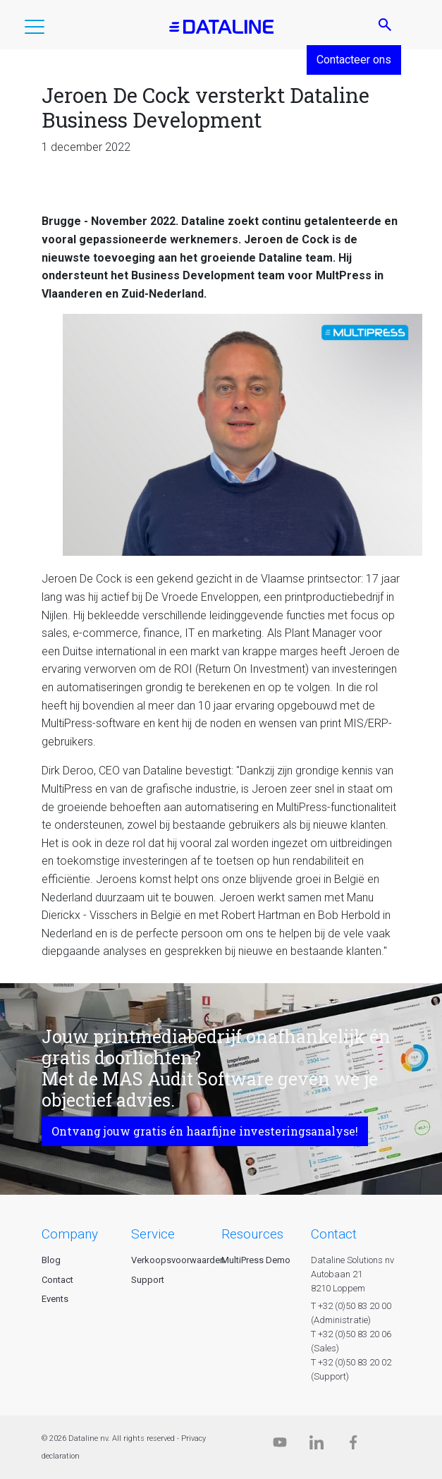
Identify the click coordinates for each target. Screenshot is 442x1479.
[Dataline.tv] (280, 1445)
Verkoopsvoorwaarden (178, 1260)
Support (147, 1279)
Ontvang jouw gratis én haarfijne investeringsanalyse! (204, 1131)
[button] (34, 29)
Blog (51, 1260)
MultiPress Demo (255, 1260)
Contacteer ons (354, 59)
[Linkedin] (316, 1445)
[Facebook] (353, 1445)
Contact (57, 1279)
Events (55, 1299)
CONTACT (334, 1234)
